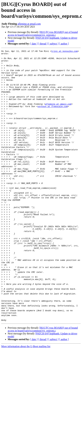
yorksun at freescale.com (53, 117)
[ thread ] (43, 43)
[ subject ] (53, 43)
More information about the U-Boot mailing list (25, 400)
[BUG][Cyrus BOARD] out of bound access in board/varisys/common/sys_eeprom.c (43, 33)
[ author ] (64, 43)
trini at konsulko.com (64, 51)
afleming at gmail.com (29, 23)
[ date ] (34, 43)
